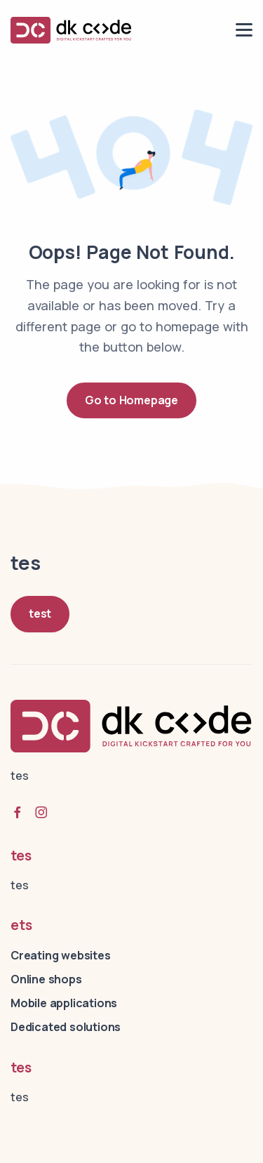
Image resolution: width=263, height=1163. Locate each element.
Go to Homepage (131, 400)
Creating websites (61, 955)
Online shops (46, 979)
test (40, 613)
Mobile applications (64, 1003)
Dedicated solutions (66, 1027)
